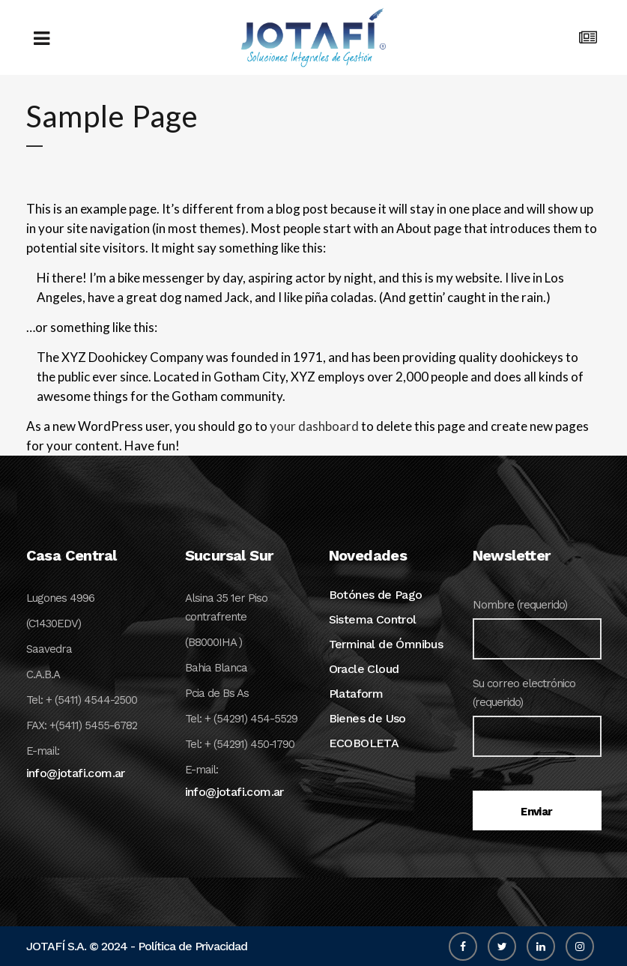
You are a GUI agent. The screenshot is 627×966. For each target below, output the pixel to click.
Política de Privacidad (192, 946)
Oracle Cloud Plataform (364, 681)
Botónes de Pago (375, 595)
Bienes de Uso (367, 718)
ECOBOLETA (364, 743)
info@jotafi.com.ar (75, 773)
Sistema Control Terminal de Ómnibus (386, 631)
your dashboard (314, 426)
